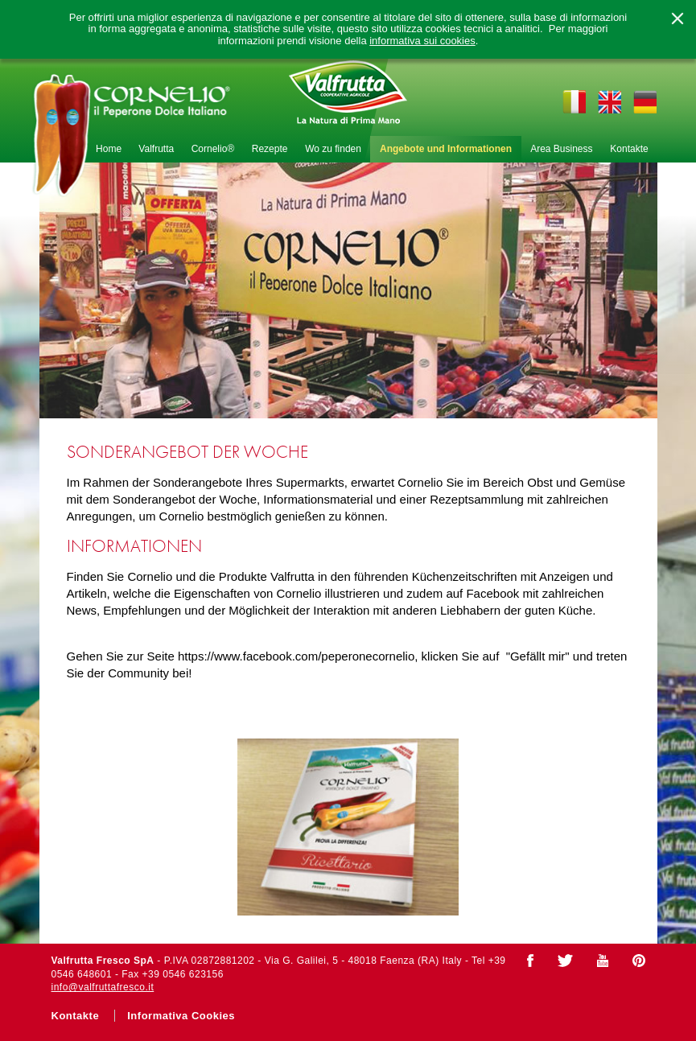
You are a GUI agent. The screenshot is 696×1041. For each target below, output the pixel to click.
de (645, 101)
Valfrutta (156, 148)
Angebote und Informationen (446, 148)
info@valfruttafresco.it (102, 987)
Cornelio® (213, 148)
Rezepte (270, 148)
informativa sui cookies (422, 41)
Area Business (561, 148)
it (574, 101)
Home (108, 148)
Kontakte (629, 148)
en (609, 101)
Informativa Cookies (181, 1016)
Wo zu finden (333, 148)
